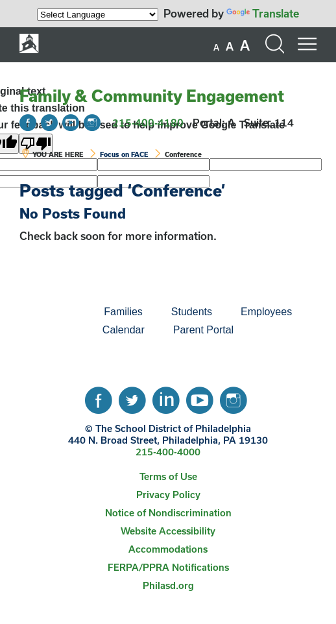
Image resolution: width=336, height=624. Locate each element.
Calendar (123, 329)
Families (123, 311)
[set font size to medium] (229, 46)
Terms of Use (168, 476)
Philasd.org (168, 585)
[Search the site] (274, 44)
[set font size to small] (216, 47)
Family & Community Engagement (151, 95)
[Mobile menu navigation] (307, 44)
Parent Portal (203, 329)
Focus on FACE (124, 154)
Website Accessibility (168, 530)
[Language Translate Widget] (97, 14)
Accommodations (168, 549)
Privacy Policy (168, 494)
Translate (262, 13)
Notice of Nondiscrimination (168, 512)
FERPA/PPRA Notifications (168, 567)
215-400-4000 (168, 451)
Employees (266, 311)
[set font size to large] (245, 45)
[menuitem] (45, 312)
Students (191, 311)
